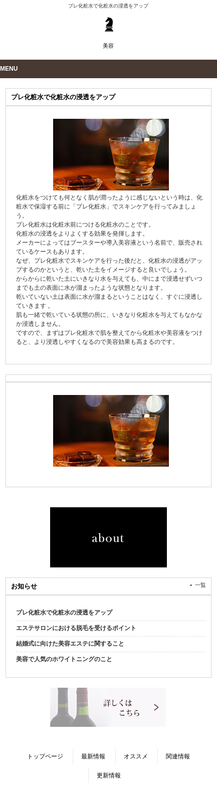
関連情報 (178, 756)
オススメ (136, 756)
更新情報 (109, 775)
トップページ (45, 756)
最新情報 (93, 756)
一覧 (200, 585)
